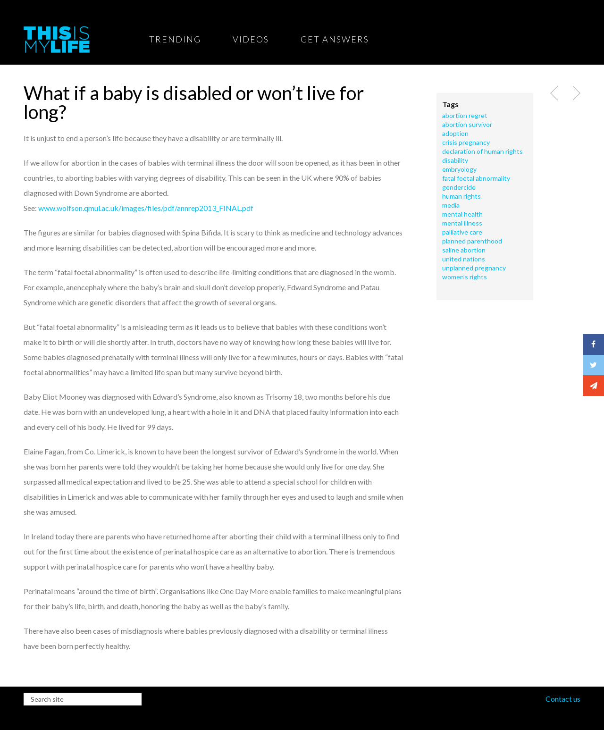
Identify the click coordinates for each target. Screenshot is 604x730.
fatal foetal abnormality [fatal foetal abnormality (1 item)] (476, 178)
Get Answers (335, 39)
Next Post (575, 93)
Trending (175, 39)
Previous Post (555, 93)
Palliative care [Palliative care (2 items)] (462, 232)
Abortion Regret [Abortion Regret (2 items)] (464, 115)
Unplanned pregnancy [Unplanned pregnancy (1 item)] (474, 268)
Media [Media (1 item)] (451, 205)
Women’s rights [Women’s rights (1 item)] (464, 277)
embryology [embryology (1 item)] (459, 169)
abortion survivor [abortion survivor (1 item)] (467, 124)
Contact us (562, 698)
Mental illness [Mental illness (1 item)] (462, 223)
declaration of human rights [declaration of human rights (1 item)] (482, 151)
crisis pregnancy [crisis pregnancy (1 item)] (466, 142)
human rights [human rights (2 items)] (461, 196)
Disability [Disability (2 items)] (455, 160)
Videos (251, 39)
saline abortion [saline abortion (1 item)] (464, 250)
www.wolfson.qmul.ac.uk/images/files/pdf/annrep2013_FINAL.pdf (145, 207)
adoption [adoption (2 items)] (455, 133)
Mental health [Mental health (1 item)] (462, 214)
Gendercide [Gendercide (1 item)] (459, 187)
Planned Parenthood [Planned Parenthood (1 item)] (472, 241)
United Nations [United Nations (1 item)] (463, 259)
